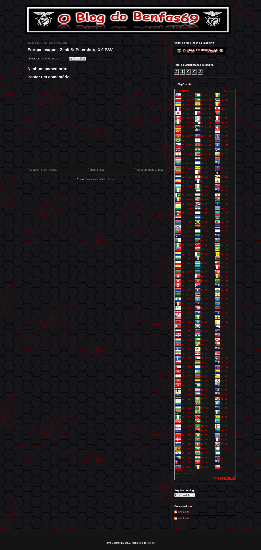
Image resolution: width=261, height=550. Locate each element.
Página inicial (96, 169)
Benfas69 (183, 511)
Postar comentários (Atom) (100, 179)
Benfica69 (183, 518)
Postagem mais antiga (149, 169)
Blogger (151, 542)
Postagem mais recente (42, 169)
